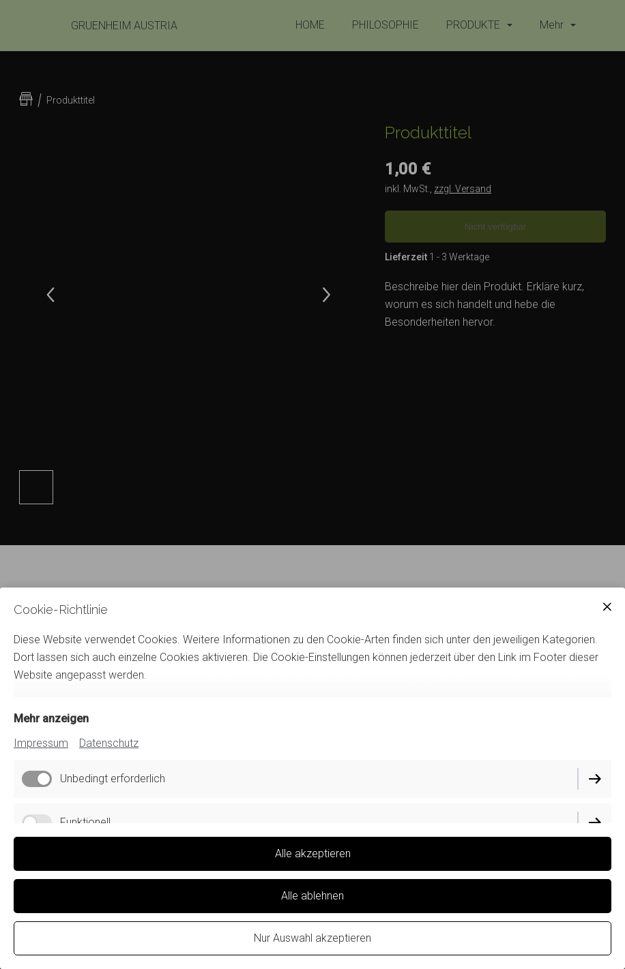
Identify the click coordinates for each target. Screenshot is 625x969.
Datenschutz (109, 743)
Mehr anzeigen (51, 718)
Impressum (41, 743)
